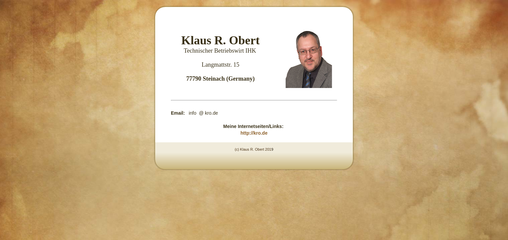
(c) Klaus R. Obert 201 (253, 149)
